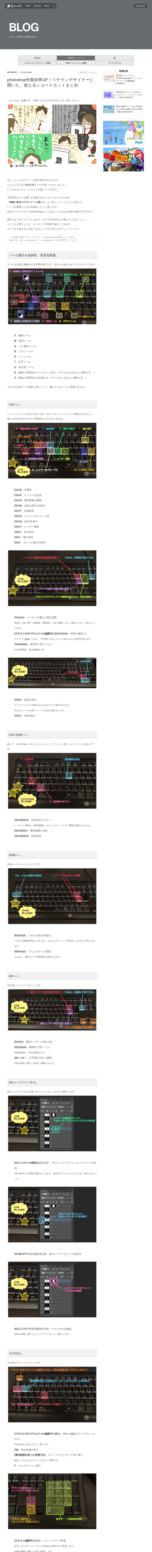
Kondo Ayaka (26, 72)
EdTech (37, 58)
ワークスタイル (114, 63)
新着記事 (123, 71)
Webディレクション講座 (76, 63)
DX (114, 58)
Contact (139, 6)
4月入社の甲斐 (15, 184)
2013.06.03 (12, 72)
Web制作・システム (76, 58)
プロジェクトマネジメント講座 (37, 63)
